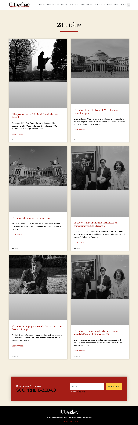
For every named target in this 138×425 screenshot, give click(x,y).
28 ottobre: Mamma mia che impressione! (32, 218)
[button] (128, 5)
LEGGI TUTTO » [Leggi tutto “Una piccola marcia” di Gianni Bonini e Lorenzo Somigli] (18, 134)
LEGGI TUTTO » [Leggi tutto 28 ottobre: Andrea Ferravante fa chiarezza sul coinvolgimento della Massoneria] (80, 242)
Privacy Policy (81, 391)
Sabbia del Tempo (87, 5)
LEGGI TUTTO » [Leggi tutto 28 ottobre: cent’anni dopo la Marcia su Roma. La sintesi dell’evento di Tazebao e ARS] (80, 351)
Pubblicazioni (74, 5)
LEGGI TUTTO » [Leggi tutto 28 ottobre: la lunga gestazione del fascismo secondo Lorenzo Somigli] (18, 346)
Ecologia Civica (100, 5)
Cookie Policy (63, 421)
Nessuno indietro (112, 5)
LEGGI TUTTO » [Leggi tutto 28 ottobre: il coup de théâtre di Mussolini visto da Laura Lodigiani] (80, 130)
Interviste (64, 5)
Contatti (123, 5)
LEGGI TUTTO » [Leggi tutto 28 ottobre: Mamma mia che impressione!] (18, 235)
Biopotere (42, 5)
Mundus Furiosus (53, 5)
